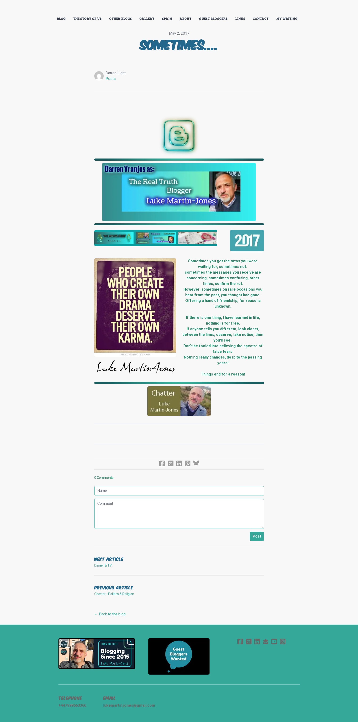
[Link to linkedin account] (257, 641)
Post (257, 536)
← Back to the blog (110, 614)
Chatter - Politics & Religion (114, 594)
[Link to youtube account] (274, 641)
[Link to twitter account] (248, 641)
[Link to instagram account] (282, 641)
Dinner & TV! (103, 565)
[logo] (179, 8)
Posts (111, 78)
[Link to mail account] (265, 641)
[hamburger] (37, 7)
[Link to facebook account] (240, 641)
